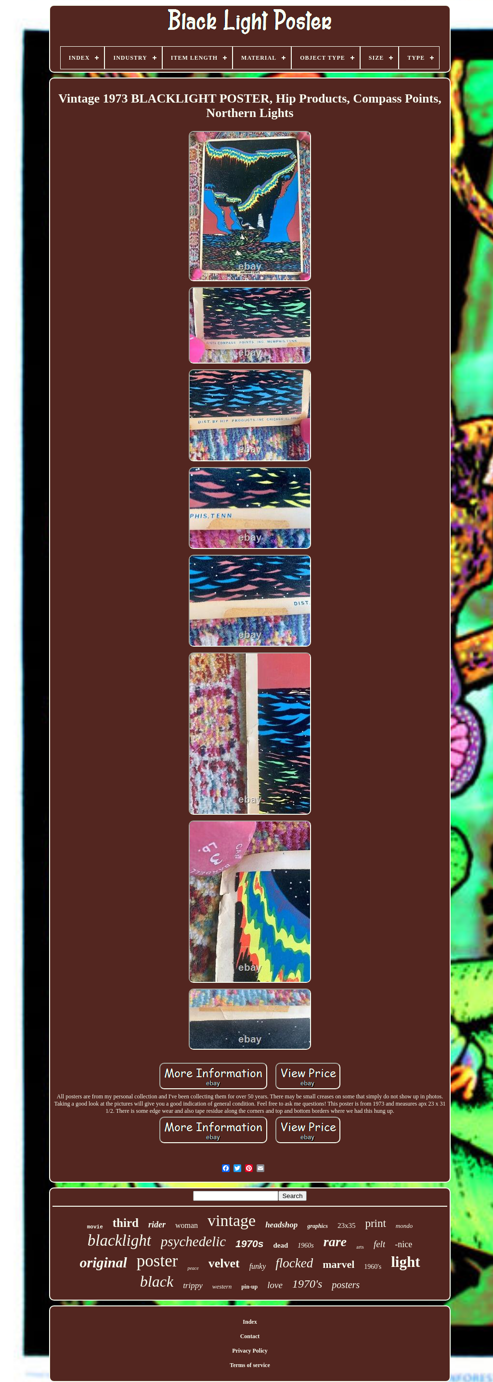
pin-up (249, 1286)
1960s (305, 1245)
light (405, 1261)
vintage (232, 1220)
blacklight (119, 1240)
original (103, 1262)
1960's (372, 1266)
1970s (249, 1243)
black (156, 1281)
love (275, 1285)
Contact (250, 1336)
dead (280, 1245)
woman (186, 1225)
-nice (403, 1244)
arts (360, 1247)
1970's (307, 1284)
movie (95, 1227)
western (222, 1286)
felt (379, 1244)
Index (250, 1321)
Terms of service (250, 1365)
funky (257, 1266)
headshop (281, 1224)
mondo (404, 1225)
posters (346, 1284)
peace (192, 1268)
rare (335, 1241)
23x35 (346, 1225)
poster (157, 1261)
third (126, 1222)
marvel (338, 1264)
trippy (193, 1285)
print (375, 1223)
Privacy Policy (250, 1350)
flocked (294, 1263)
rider (157, 1224)
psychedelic (193, 1241)
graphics (317, 1226)
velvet (224, 1263)
